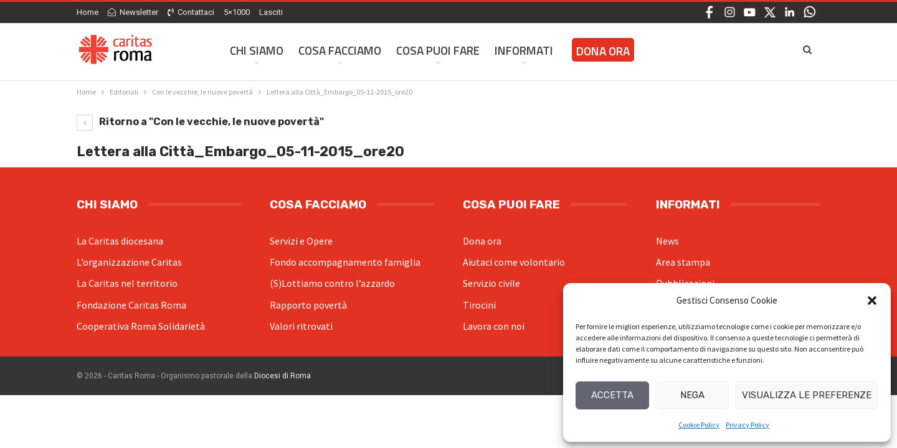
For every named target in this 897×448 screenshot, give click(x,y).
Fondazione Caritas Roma (131, 305)
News (667, 241)
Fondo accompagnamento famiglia (345, 262)
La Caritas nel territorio (127, 283)
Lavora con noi (493, 326)
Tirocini (479, 305)
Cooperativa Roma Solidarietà (141, 326)
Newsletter (133, 12)
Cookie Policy (698, 424)
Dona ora (482, 241)
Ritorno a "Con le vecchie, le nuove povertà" (200, 122)
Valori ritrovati (301, 326)
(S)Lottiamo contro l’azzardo (332, 283)
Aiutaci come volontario (514, 262)
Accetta (612, 395)
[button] (872, 300)
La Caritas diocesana (120, 241)
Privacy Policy (747, 424)
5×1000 (237, 12)
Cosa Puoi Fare (438, 50)
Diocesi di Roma (282, 375)
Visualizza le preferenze (806, 395)
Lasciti (271, 12)
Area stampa (683, 262)
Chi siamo (256, 50)
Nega (692, 395)
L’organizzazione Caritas (129, 262)
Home (87, 12)
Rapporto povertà (308, 305)
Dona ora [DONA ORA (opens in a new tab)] (603, 51)
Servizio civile (491, 283)
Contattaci (191, 12)
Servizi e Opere (301, 241)
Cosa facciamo (339, 50)
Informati (524, 50)
